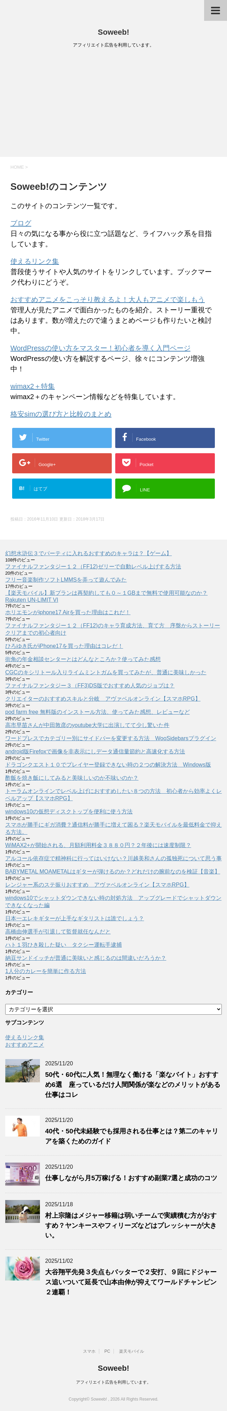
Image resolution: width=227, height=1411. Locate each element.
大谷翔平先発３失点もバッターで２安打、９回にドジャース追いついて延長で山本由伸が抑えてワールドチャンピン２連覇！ (131, 1282)
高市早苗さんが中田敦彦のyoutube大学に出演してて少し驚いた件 (87, 725)
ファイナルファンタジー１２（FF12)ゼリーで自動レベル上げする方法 (93, 566)
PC (107, 1351)
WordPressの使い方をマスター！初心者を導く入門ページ (100, 348)
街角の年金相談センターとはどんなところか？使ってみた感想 (83, 659)
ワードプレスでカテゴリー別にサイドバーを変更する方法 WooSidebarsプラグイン (110, 738)
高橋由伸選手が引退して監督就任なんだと (58, 932)
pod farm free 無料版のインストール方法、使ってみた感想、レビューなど (97, 712)
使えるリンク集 (34, 261)
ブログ (20, 223)
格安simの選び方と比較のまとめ (60, 414)
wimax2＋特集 (32, 386)
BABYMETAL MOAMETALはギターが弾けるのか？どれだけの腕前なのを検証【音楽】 (112, 872)
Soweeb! (113, 32)
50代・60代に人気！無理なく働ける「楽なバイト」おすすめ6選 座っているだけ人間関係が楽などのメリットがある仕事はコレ (132, 1084)
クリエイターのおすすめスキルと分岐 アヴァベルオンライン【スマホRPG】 (103, 699)
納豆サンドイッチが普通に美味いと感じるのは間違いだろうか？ (85, 958)
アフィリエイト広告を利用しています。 (113, 1382)
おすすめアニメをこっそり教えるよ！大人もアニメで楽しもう (107, 299)
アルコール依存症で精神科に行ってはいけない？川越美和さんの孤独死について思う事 (113, 858)
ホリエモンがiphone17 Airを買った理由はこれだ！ (68, 612)
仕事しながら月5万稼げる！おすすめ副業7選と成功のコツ (134, 1178)
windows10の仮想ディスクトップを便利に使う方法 (69, 811)
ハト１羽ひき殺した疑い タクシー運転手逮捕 (63, 945)
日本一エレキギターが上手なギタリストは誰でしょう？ (74, 918)
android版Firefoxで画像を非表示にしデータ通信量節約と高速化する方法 (95, 751)
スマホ (89, 1351)
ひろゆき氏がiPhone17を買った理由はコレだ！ (64, 646)
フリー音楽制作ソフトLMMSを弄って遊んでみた (66, 580)
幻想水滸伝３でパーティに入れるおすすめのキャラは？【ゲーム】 (88, 553)
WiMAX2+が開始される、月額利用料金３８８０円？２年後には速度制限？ (98, 845)
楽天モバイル (131, 1351)
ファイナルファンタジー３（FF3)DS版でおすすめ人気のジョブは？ (90, 685)
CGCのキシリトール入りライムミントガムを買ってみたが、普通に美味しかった (106, 672)
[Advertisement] (113, 104)
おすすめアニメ (24, 1045)
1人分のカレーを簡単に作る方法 (45, 971)
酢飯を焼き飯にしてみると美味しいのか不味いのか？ (71, 778)
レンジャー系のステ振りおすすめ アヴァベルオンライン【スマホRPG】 (97, 885)
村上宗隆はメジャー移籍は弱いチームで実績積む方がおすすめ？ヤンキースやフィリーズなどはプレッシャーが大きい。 (131, 1225)
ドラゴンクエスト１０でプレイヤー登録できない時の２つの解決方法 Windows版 (108, 765)
